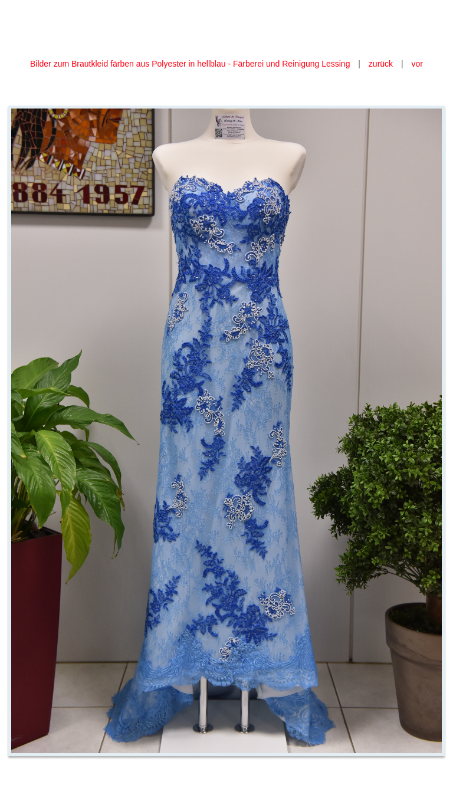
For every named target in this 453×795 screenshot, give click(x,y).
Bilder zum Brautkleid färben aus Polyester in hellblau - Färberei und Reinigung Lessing (191, 63)
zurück (381, 63)
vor (417, 63)
